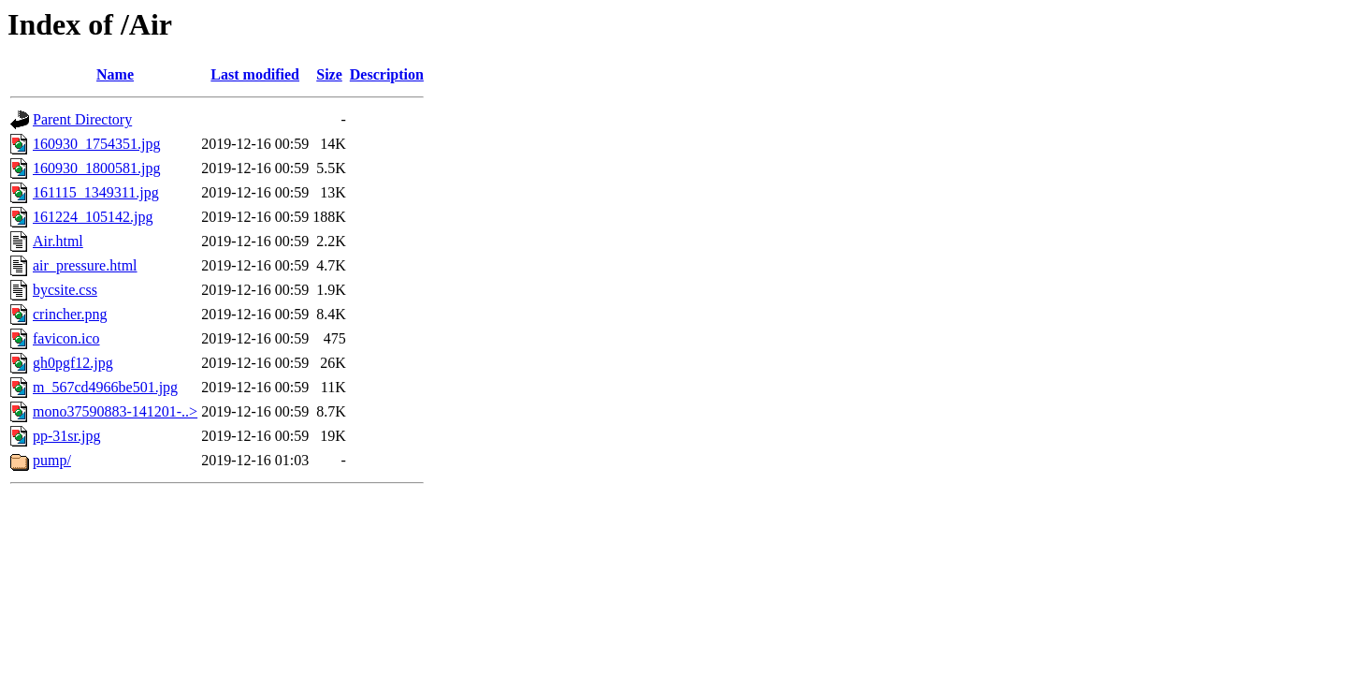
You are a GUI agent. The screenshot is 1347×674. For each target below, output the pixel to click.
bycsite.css (65, 290)
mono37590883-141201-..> (115, 411)
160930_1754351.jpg (96, 144)
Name (115, 74)
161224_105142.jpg (92, 217)
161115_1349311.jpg (96, 192)
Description (387, 74)
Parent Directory (82, 119)
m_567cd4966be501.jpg (105, 387)
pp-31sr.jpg (66, 436)
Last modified (254, 74)
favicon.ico (66, 338)
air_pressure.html (85, 265)
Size (329, 74)
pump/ (52, 460)
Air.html (58, 241)
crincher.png (70, 314)
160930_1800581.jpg (96, 168)
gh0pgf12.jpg (73, 363)
